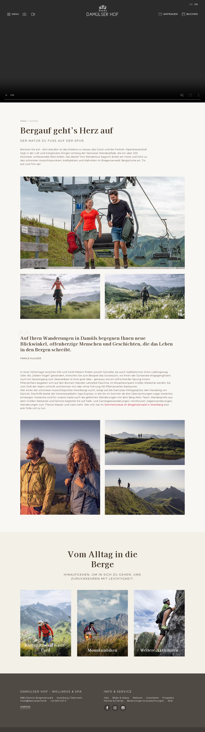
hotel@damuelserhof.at (33, 701)
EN (196, 4)
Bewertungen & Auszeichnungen (145, 701)
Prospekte (168, 698)
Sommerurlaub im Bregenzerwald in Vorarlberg (133, 404)
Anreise (25, 707)
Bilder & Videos (120, 698)
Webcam (138, 698)
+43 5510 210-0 (58, 701)
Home (23, 121)
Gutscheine (152, 698)
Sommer (34, 121)
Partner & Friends (113, 701)
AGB (170, 701)
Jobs (106, 698)
